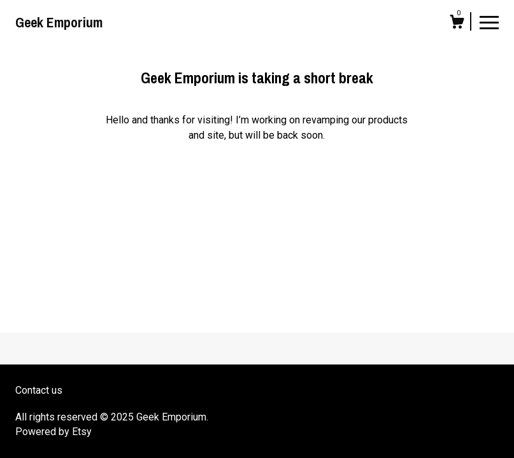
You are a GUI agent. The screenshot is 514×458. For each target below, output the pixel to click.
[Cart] (457, 23)
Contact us (38, 390)
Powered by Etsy (53, 432)
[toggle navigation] (489, 21)
